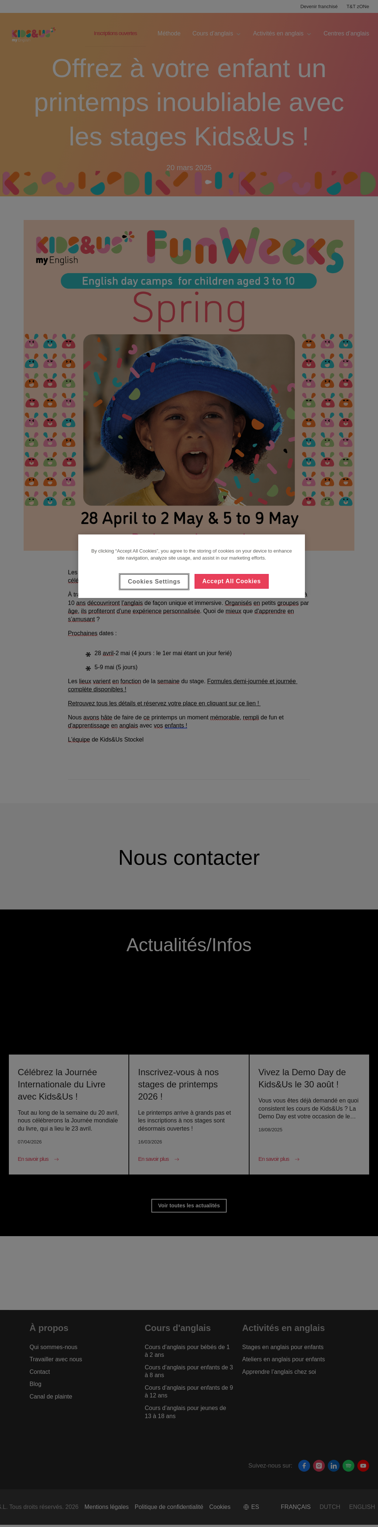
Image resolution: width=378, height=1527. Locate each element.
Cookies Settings (154, 581)
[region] (191, 566)
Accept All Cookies (231, 581)
